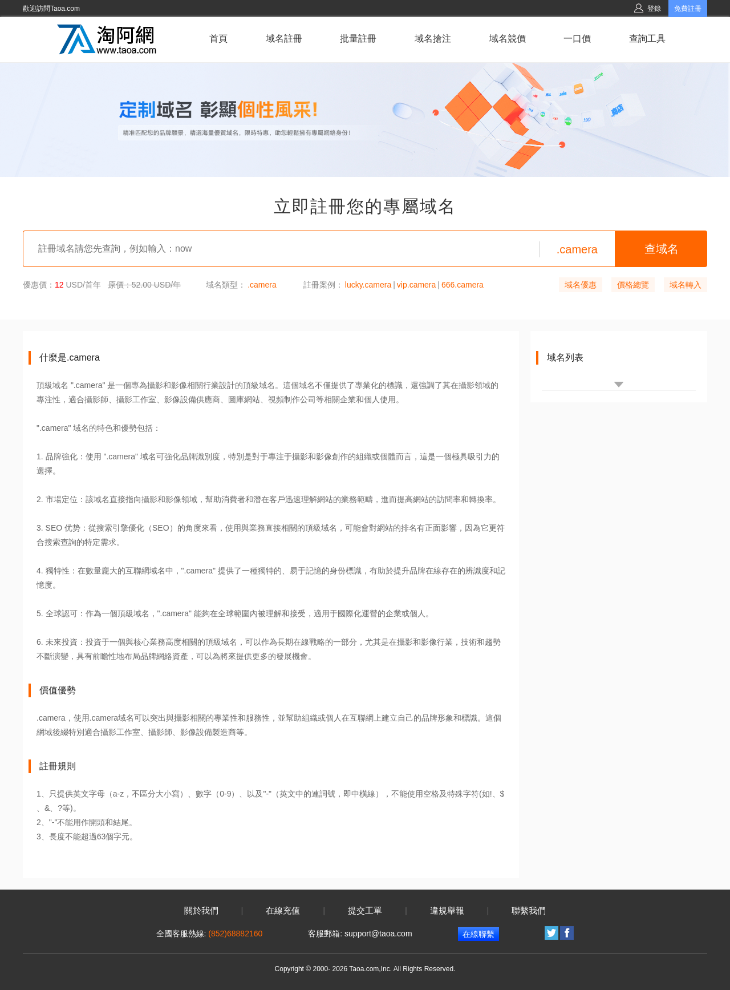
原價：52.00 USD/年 (144, 284)
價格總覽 (633, 284)
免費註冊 (687, 9)
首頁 (218, 38)
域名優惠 (581, 284)
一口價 (577, 38)
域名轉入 (685, 284)
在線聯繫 (478, 934)
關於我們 (201, 911)
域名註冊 (284, 38)
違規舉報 (447, 911)
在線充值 (283, 911)
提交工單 (365, 911)
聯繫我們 (529, 911)
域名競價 (507, 38)
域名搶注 (433, 38)
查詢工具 (647, 38)
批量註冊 (358, 38)
